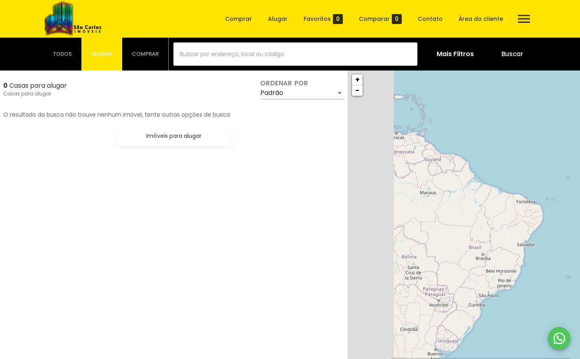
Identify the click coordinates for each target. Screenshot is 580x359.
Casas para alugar (27, 93)
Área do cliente (481, 19)
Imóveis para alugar (173, 136)
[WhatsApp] (559, 338)
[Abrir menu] (524, 19)
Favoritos (323, 19)
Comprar (238, 19)
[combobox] (295, 54)
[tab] (62, 54)
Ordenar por (284, 83)
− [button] (357, 90)
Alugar (278, 19)
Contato (430, 19)
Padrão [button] (271, 92)
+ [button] (357, 80)
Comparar (380, 19)
